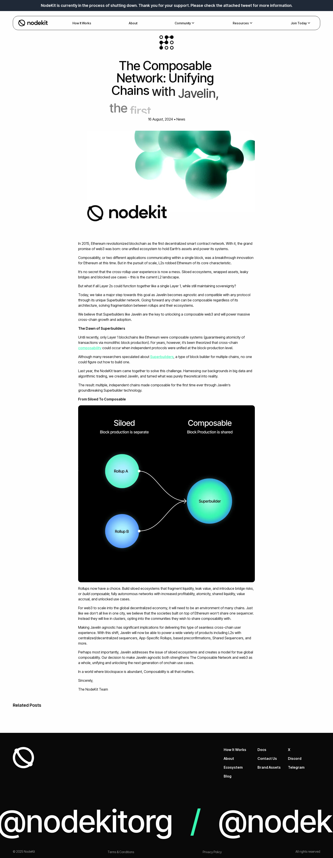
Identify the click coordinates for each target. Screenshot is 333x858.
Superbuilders (162, 356)
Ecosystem (233, 767)
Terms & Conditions (121, 852)
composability (89, 348)
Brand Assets (269, 767)
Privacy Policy (212, 852)
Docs (261, 749)
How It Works (235, 749)
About (229, 758)
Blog (227, 776)
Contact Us (267, 758)
